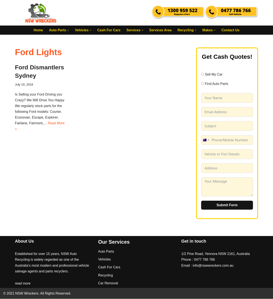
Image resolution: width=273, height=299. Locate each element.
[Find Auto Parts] (202, 83)
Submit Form (227, 205)
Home (38, 30)
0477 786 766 (204, 260)
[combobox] (205, 140)
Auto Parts (106, 251)
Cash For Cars (108, 30)
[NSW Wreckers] (41, 13)
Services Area (160, 30)
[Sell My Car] (202, 74)
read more (22, 283)
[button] (68, 30)
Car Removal (108, 283)
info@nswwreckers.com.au (213, 265)
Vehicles (104, 259)
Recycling (105, 275)
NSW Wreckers (26, 293)
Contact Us (231, 30)
